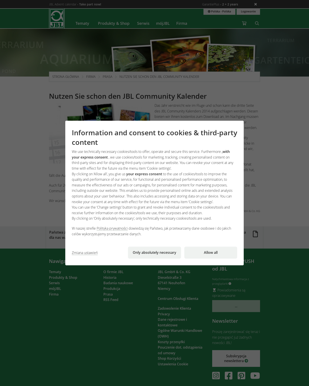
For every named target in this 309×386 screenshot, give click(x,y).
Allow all (211, 252)
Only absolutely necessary (154, 252)
